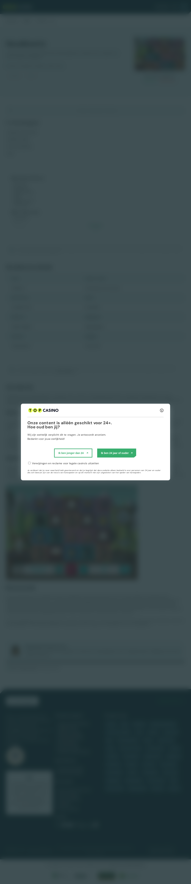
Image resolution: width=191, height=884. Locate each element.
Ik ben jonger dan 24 (71, 453)
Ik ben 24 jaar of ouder (115, 453)
